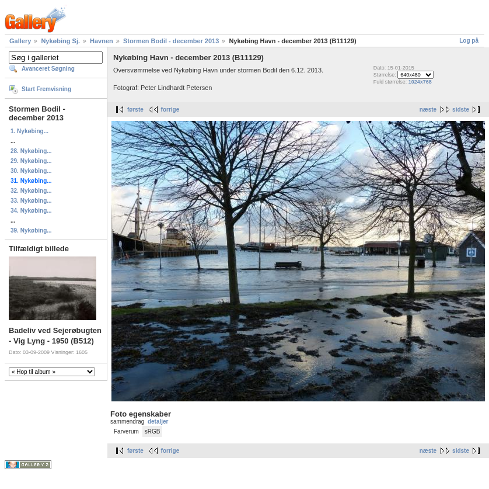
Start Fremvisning (46, 89)
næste (428, 109)
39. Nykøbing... (31, 230)
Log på (468, 40)
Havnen (101, 40)
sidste (460, 109)
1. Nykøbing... (29, 131)
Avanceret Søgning (48, 68)
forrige (170, 109)
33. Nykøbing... (31, 200)
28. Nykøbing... (31, 151)
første (135, 109)
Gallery (20, 40)
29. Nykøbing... (31, 161)
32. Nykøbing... (31, 191)
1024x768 (420, 82)
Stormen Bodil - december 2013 (171, 40)
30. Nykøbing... (31, 171)
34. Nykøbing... (31, 210)
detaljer (158, 421)
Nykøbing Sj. (60, 40)
